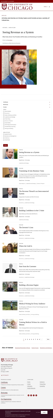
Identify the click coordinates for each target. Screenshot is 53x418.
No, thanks (38, 412)
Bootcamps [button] (5, 104)
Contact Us (42, 381)
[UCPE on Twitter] (28, 395)
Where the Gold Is (25, 246)
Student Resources (31, 388)
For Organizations (6, 399)
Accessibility (42, 386)
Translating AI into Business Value (31, 171)
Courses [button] (5, 107)
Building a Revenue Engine (29, 285)
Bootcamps (4, 392)
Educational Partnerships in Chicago (22, 347)
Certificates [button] (5, 102)
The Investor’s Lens (26, 227)
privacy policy (22, 416)
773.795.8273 (5, 375)
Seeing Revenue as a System (18, 32)
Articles (28, 384)
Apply (5, 145)
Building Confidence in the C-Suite (31, 211)
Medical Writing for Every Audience (32, 304)
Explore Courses (35, 347)
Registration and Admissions (46, 347)
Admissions (29, 386)
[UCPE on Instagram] (36, 395)
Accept (44, 412)
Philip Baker (9, 40)
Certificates (4, 382)
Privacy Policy (42, 384)
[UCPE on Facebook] (34, 395)
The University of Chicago (7, 1)
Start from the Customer (27, 266)
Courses (3, 387)
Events (28, 381)
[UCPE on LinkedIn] (31, 395)
